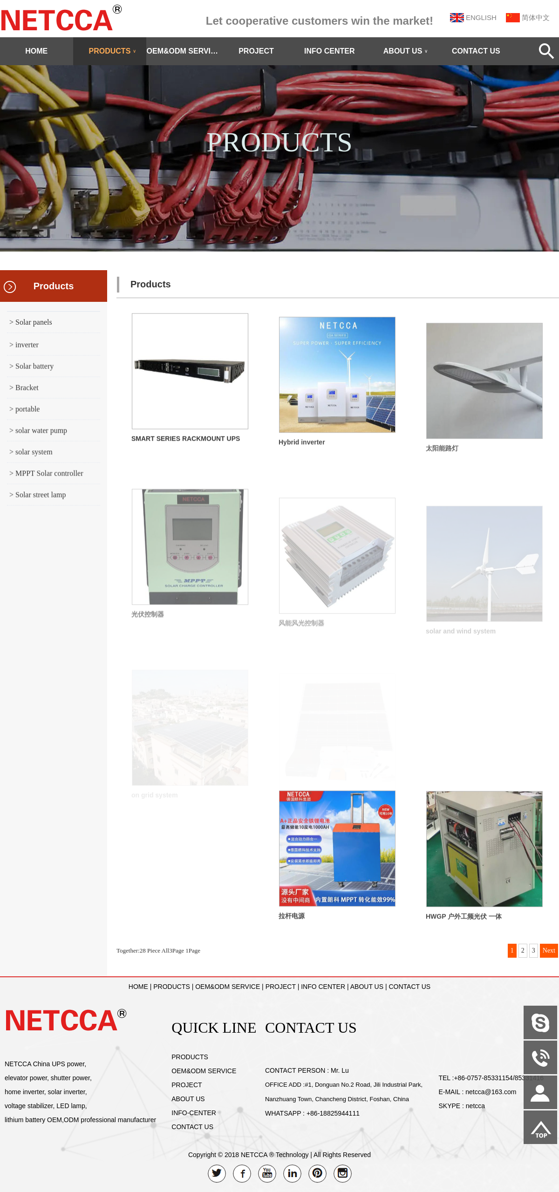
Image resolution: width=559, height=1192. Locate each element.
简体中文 (536, 17)
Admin (14, 1185)
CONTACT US (476, 51)
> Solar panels (30, 322)
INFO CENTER (329, 51)
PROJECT (256, 51)
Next (549, 950)
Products (54, 286)
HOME (36, 51)
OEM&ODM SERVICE (183, 51)
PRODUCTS (112, 51)
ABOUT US (405, 51)
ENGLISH (481, 17)
